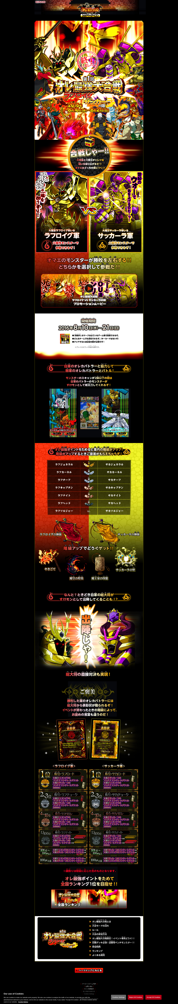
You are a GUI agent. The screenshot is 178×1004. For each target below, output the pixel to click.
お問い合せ (89, 986)
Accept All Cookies (153, 998)
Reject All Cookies (135, 998)
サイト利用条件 (89, 989)
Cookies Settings (118, 998)
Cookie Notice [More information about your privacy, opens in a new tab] (23, 1002)
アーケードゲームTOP (89, 984)
